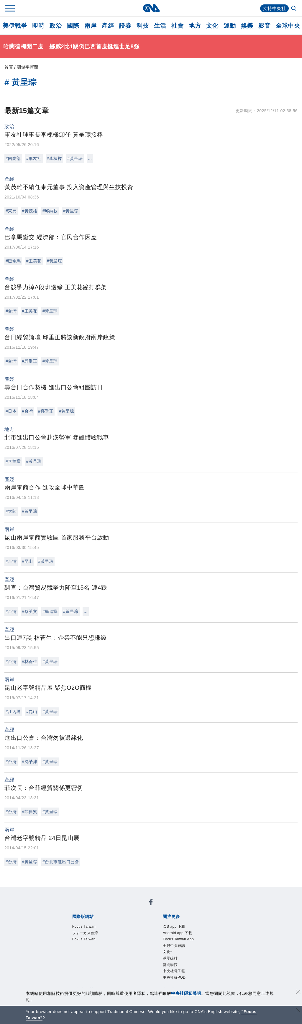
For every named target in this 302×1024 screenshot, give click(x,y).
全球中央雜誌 (179, 951)
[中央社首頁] (151, 8)
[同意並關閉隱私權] (298, 993)
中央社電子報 (179, 983)
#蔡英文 (29, 611)
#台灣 (11, 311)
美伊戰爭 (15, 25)
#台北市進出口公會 (60, 861)
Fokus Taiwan (89, 943)
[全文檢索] (294, 9)
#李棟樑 (54, 158)
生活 (160, 25)
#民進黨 (50, 611)
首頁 (8, 67)
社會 (177, 25)
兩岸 (90, 25)
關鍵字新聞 (27, 67)
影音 (264, 25)
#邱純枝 (50, 211)
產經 (108, 25)
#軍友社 (34, 158)
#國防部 (13, 158)
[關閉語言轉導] (298, 1011)
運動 (230, 25)
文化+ (170, 959)
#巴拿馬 (13, 261)
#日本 (11, 411)
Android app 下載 (184, 935)
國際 (73, 25)
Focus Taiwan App (185, 943)
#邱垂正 (29, 361)
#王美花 (34, 261)
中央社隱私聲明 (186, 993)
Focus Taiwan (89, 927)
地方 (195, 25)
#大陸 (11, 511)
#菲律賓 (29, 811)
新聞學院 (174, 975)
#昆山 (27, 561)
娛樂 (247, 25)
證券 (125, 25)
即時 (38, 25)
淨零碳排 (174, 967)
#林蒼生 (29, 661)
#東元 (11, 211)
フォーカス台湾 (91, 935)
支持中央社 (274, 8)
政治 (56, 25)
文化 (212, 25)
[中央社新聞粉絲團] (151, 903)
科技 (143, 25)
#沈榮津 (29, 761)
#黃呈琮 (75, 158)
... (90, 158)
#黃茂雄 (29, 211)
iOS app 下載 (179, 927)
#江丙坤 (13, 711)
